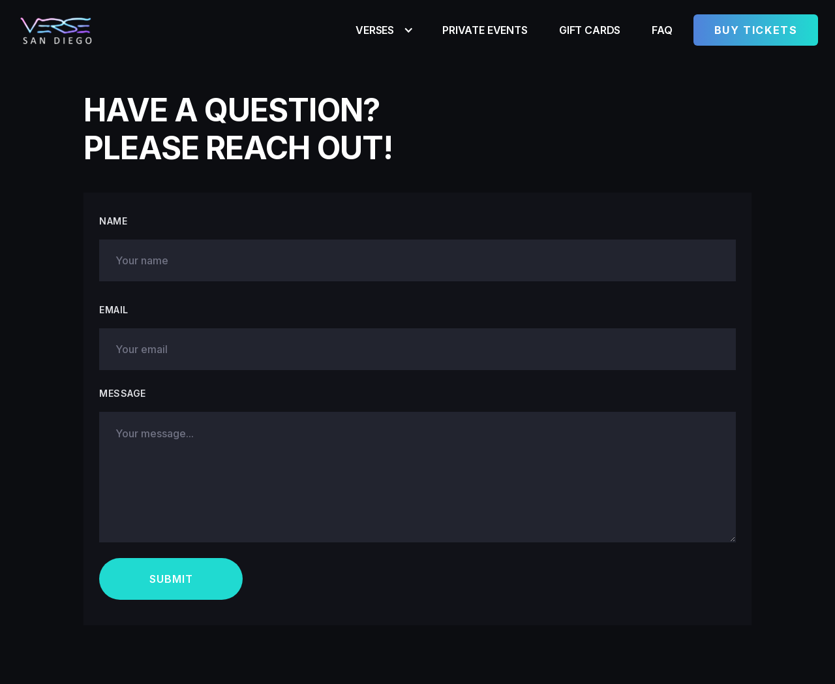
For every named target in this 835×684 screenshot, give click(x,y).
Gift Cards (589, 30)
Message (122, 393)
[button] (383, 30)
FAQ (662, 30)
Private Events (485, 30)
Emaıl (114, 309)
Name (113, 220)
